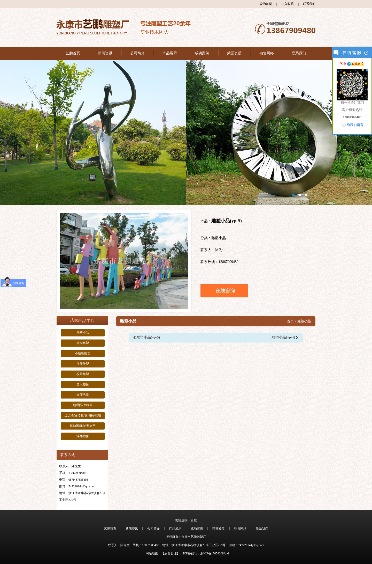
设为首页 (266, 4)
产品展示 (169, 53)
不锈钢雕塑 (82, 353)
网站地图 (152, 553)
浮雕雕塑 (82, 363)
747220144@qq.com (81, 486)
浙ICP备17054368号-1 (214, 553)
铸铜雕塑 (82, 343)
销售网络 (266, 53)
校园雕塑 (82, 374)
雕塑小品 (82, 332)
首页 (290, 321)
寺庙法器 (82, 395)
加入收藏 (287, 4)
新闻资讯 (105, 53)
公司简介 (137, 53)
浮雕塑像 (82, 436)
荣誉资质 (234, 53)
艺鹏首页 (73, 53)
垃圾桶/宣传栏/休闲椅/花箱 (82, 415)
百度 (194, 520)
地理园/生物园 (82, 405)
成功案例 (202, 53)
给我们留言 (355, 125)
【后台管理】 (170, 553)
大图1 (186, 132)
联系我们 (309, 4)
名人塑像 (82, 384)
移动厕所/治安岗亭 (82, 426)
